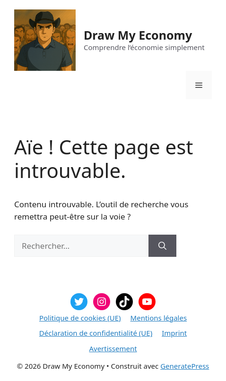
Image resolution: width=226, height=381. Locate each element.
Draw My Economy (138, 35)
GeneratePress (184, 366)
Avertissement (113, 348)
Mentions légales (158, 317)
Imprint (174, 333)
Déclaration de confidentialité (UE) (95, 333)
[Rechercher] (162, 246)
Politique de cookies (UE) (80, 317)
